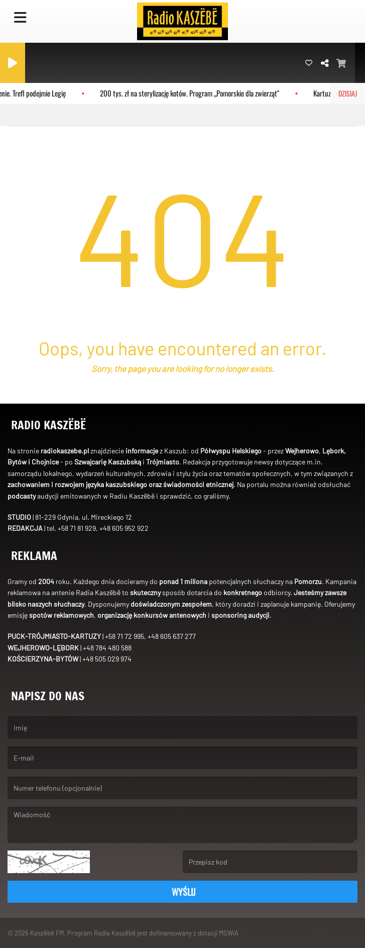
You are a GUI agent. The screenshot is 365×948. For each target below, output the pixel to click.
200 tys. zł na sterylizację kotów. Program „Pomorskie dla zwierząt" (193, 93)
